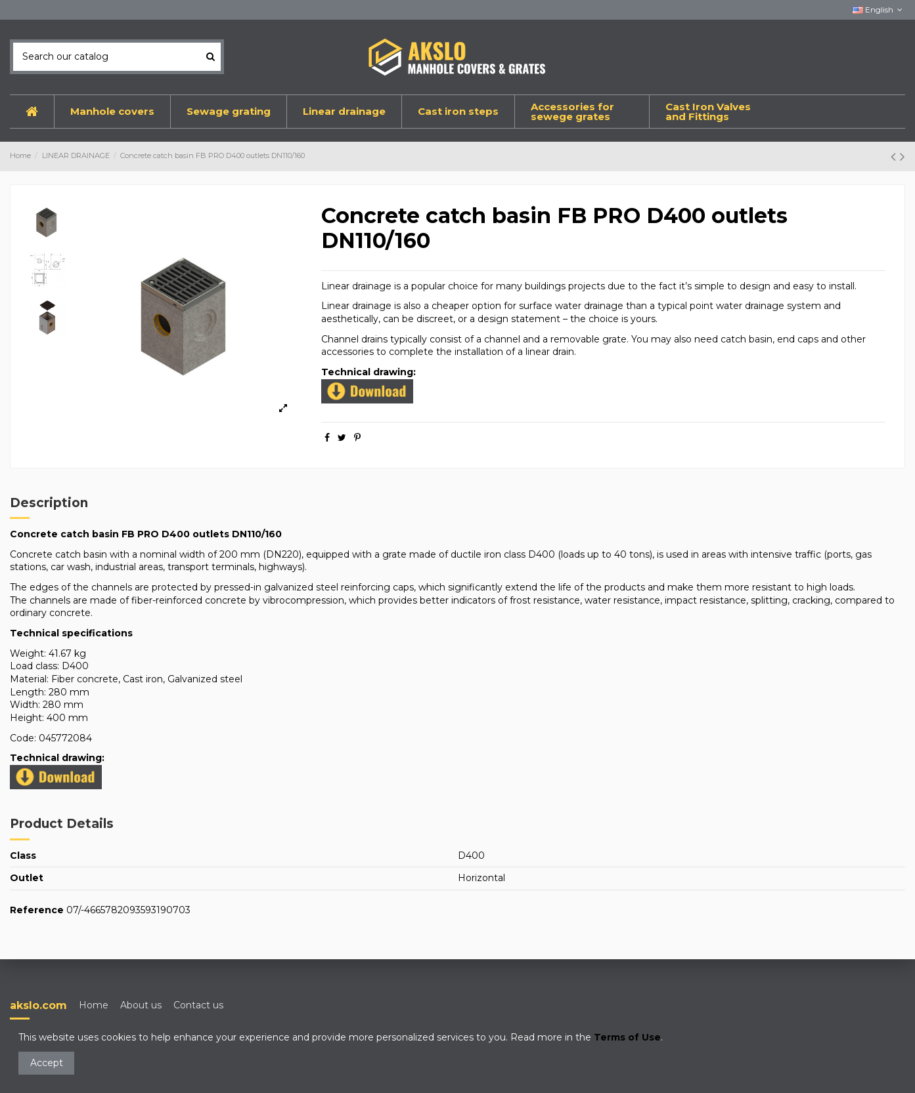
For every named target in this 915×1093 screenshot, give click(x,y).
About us (141, 1005)
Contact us (198, 1005)
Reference (37, 910)
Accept (46, 1063)
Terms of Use (627, 1037)
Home (93, 1005)
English (879, 9)
